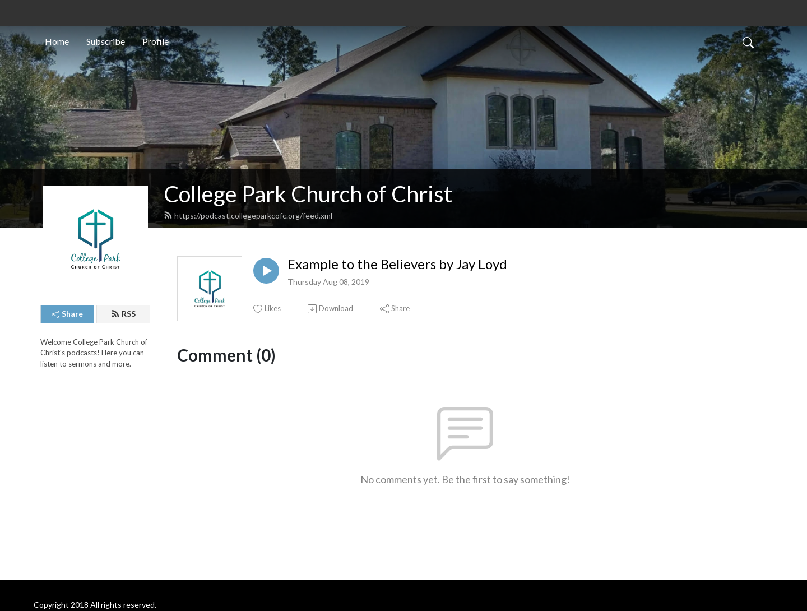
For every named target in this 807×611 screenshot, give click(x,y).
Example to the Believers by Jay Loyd (397, 264)
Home (57, 41)
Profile (155, 41)
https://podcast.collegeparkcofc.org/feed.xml (248, 215)
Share (67, 313)
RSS (123, 313)
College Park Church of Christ (308, 193)
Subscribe (105, 41)
